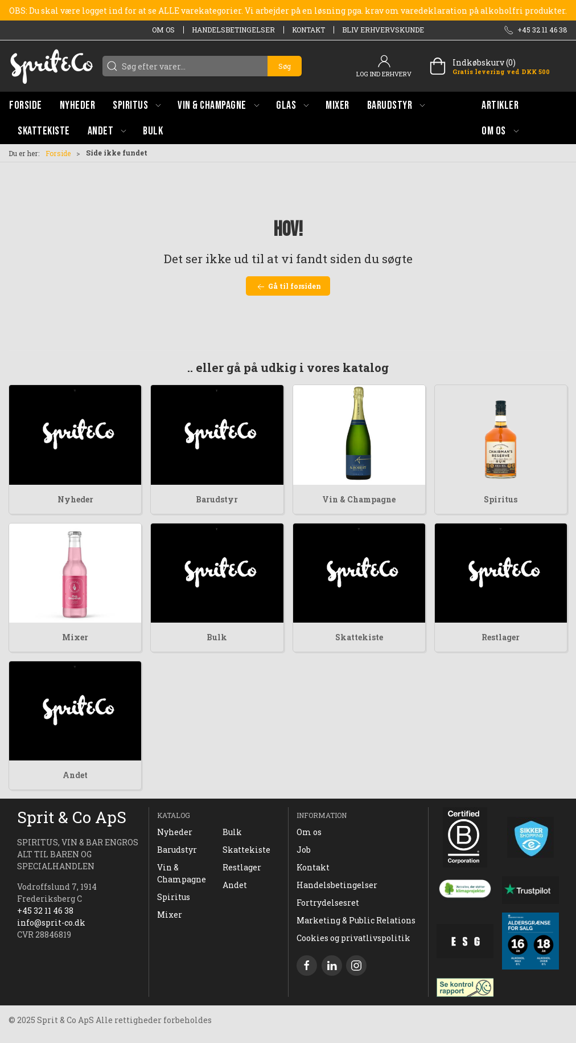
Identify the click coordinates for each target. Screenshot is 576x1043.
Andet (75, 775)
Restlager (501, 637)
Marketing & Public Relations (356, 920)
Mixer (75, 637)
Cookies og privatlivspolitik (353, 937)
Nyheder (75, 499)
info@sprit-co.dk (51, 922)
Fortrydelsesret (328, 902)
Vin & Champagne (359, 499)
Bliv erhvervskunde (383, 29)
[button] (136, 105)
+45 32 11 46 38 (45, 910)
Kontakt (308, 29)
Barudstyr (217, 499)
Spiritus (500, 499)
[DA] (51, 66)
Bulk (217, 637)
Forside (58, 153)
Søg (284, 66)
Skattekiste (359, 637)
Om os (163, 29)
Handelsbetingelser (233, 29)
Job (304, 849)
